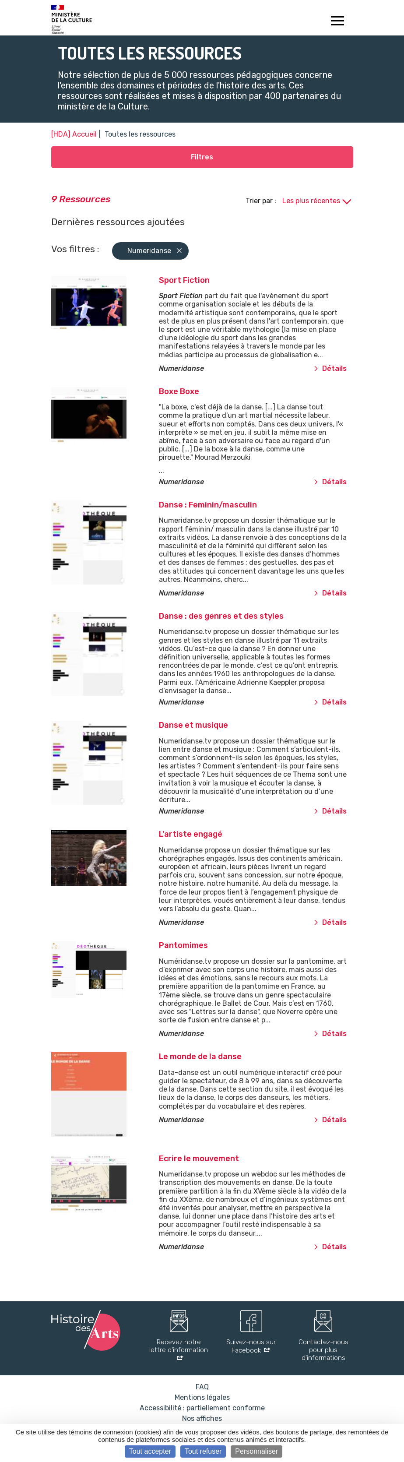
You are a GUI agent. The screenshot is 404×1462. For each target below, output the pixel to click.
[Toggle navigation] (338, 22)
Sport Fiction (184, 280)
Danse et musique (193, 725)
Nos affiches (202, 1418)
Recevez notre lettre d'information (178, 1346)
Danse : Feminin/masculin (208, 505)
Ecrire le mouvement (199, 1158)
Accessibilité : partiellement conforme (202, 1408)
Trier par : (262, 201)
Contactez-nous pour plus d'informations (323, 1350)
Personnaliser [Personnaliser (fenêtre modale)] (256, 1451)
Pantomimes (183, 945)
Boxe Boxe (179, 391)
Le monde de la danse (200, 1056)
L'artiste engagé (190, 834)
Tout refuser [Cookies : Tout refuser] (203, 1451)
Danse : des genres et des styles (221, 616)
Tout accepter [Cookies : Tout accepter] (150, 1451)
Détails (330, 368)
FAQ (202, 1387)
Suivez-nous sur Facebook (251, 1346)
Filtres (202, 157)
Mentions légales (202, 1397)
